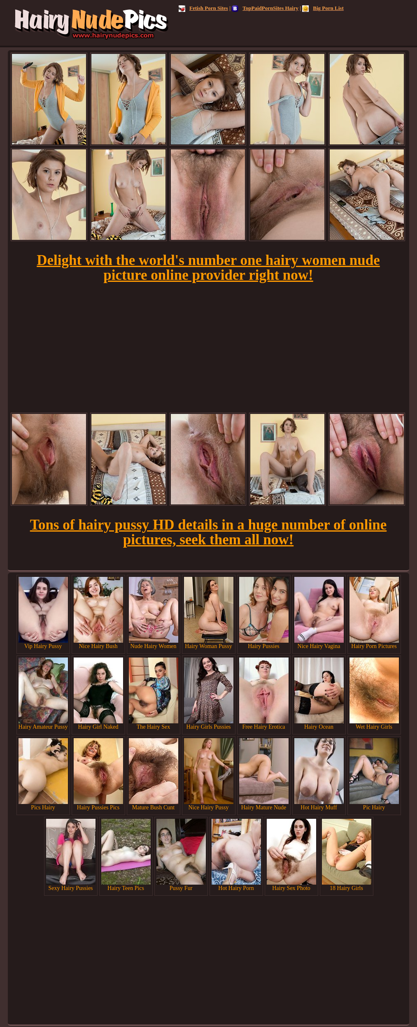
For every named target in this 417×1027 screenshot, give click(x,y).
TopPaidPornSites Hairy (265, 8)
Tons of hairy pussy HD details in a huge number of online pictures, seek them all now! (208, 532)
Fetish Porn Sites (203, 8)
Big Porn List (322, 8)
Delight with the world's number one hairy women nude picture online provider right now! (208, 267)
